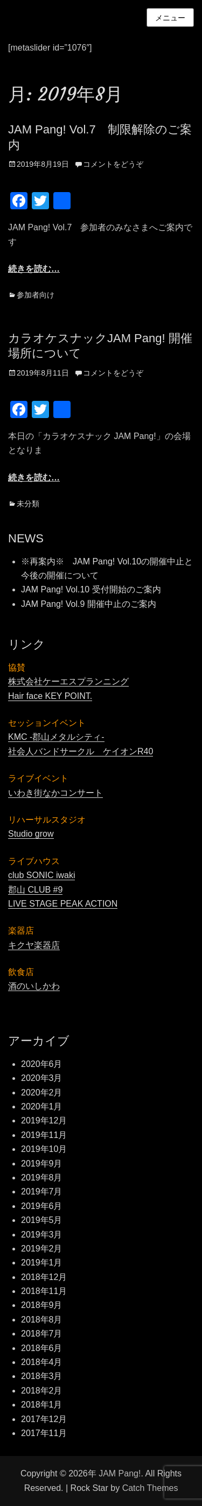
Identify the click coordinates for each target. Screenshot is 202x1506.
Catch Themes (150, 1488)
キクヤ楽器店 (34, 945)
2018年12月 (44, 1277)
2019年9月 (41, 1163)
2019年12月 (44, 1120)
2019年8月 (41, 1177)
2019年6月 (41, 1206)
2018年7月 (41, 1333)
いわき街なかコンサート (55, 792)
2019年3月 (41, 1234)
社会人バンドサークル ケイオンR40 (80, 751)
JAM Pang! (120, 1473)
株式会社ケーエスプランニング (68, 681)
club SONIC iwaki (41, 875)
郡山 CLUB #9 (35, 889)
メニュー (170, 17)
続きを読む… (34, 268)
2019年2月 (41, 1248)
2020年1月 (41, 1106)
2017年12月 (44, 1419)
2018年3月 (41, 1376)
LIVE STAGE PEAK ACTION (62, 903)
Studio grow (31, 833)
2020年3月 (41, 1078)
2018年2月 (41, 1390)
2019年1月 (41, 1262)
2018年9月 (41, 1305)
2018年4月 (41, 1362)
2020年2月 (41, 1092)
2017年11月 (44, 1433)
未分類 (28, 503)
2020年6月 (41, 1064)
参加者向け (35, 295)
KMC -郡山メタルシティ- (56, 736)
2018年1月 (41, 1404)
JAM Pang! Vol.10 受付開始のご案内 (91, 589)
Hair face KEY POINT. (50, 696)
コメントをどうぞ (113, 164)
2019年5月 (41, 1220)
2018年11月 (44, 1291)
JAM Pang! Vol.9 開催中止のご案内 (88, 604)
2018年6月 (41, 1348)
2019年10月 (44, 1149)
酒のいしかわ (34, 986)
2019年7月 (41, 1191)
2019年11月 (44, 1135)
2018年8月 (41, 1319)
